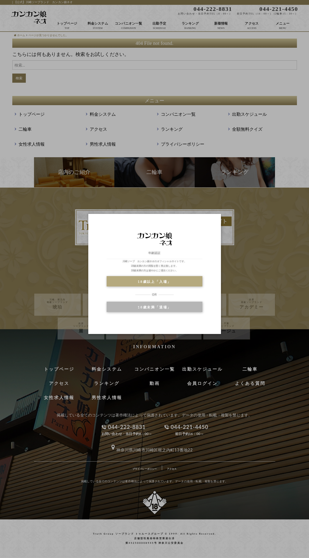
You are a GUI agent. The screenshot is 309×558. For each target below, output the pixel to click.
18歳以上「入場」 (154, 281)
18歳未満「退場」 (154, 307)
